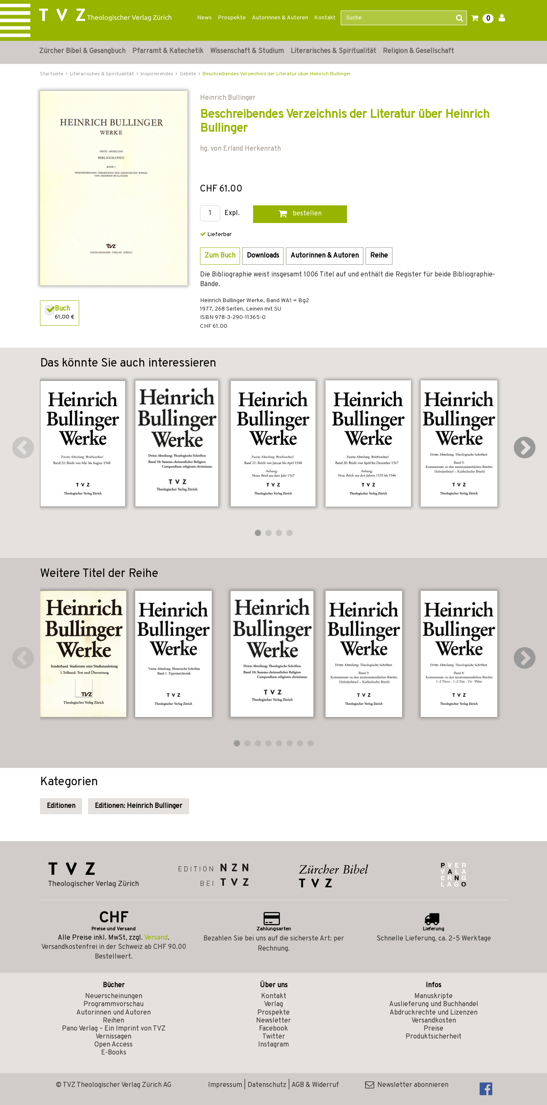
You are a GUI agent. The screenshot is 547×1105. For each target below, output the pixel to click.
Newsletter (273, 1021)
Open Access (113, 1045)
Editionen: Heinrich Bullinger (138, 806)
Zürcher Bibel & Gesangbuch (82, 51)
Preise (433, 1029)
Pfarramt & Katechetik (167, 51)
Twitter (273, 1037)
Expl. (232, 214)
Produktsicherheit (434, 1037)
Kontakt (325, 17)
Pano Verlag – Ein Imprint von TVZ (113, 1029)
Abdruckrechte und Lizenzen (434, 1013)
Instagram (273, 1045)
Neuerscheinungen (113, 996)
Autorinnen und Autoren (113, 1013)
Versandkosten (433, 1021)
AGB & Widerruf (315, 1085)
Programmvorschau (113, 1004)
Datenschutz (267, 1085)
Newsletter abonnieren (406, 1085)
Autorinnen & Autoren (280, 17)
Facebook (273, 1029)
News (204, 17)
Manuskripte (433, 996)
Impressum (225, 1085)
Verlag (273, 1004)
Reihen (113, 1021)
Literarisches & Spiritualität (333, 51)
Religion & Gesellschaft (418, 51)
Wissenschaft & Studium (247, 51)
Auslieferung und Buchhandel (433, 1004)
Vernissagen (113, 1037)
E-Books (113, 1053)
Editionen (61, 806)
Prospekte (232, 17)
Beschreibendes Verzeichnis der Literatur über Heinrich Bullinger (277, 74)
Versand (156, 938)
